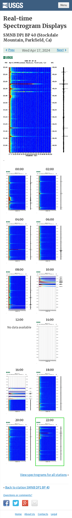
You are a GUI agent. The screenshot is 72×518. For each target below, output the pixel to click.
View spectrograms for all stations (43, 475)
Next (62, 50)
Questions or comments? (17, 495)
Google (25, 503)
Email (34, 503)
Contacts (43, 514)
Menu (63, 5)
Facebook (6, 503)
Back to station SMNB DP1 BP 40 (27, 487)
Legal (54, 514)
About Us (29, 514)
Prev (9, 50)
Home (18, 514)
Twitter (16, 503)
